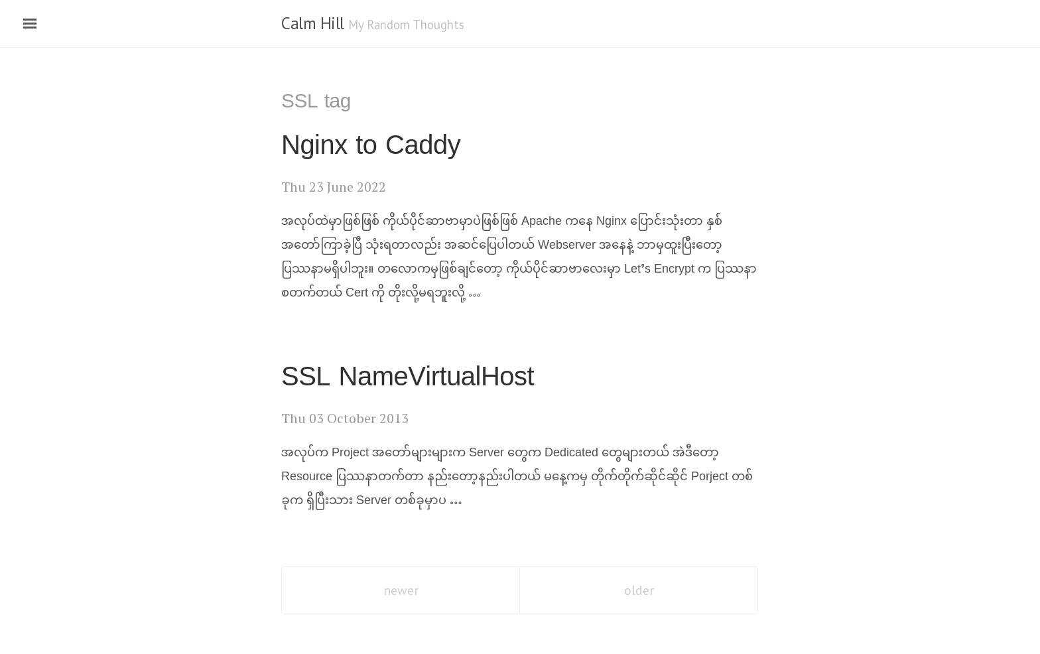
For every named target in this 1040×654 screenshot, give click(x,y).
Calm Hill (312, 23)
